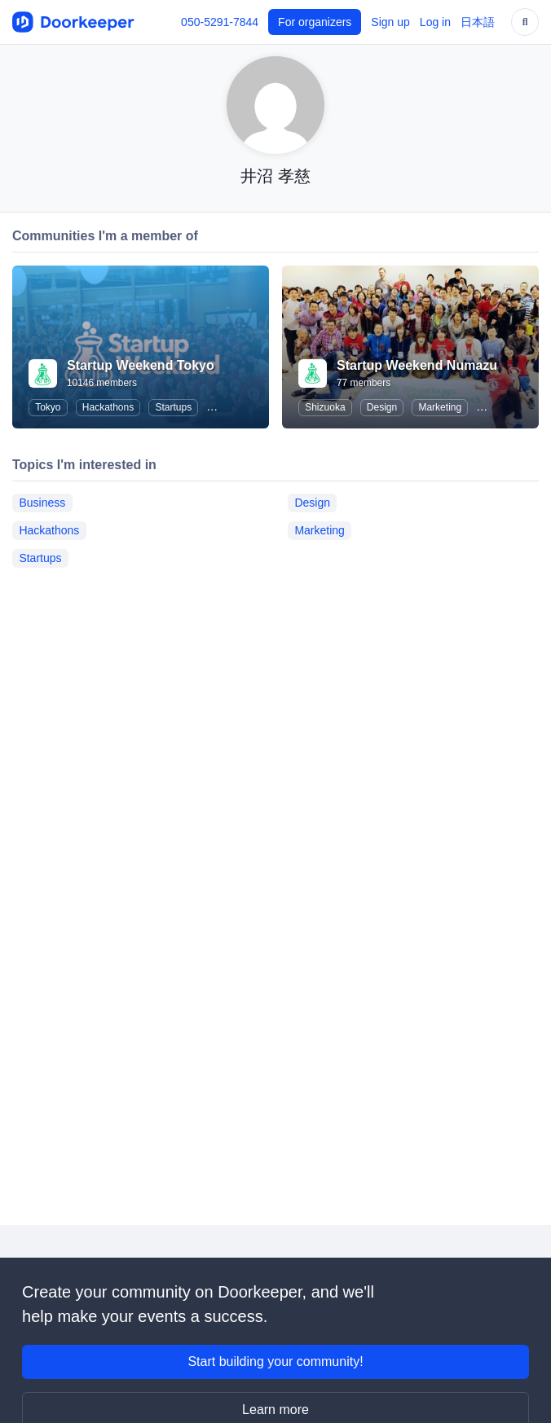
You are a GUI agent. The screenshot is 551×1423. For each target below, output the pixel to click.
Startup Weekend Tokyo (140, 365)
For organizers (314, 22)
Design (382, 407)
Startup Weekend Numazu (417, 365)
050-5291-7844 (219, 22)
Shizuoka (325, 407)
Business (42, 502)
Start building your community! (275, 1361)
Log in (435, 22)
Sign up (390, 22)
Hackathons (108, 407)
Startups (173, 407)
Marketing (439, 407)
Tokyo (47, 407)
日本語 (478, 22)
